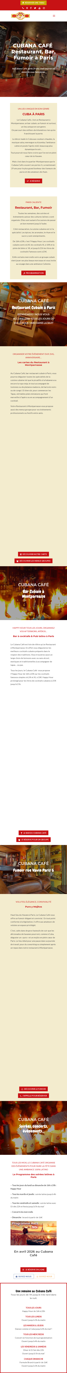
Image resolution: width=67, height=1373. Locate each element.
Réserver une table (35, 3)
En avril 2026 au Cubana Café (33, 1253)
